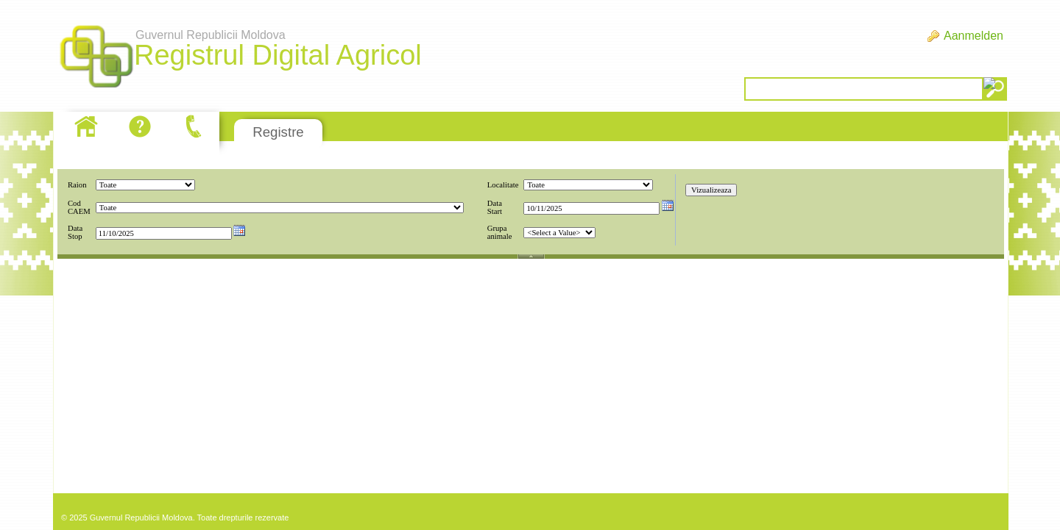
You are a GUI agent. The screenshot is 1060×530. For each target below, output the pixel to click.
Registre (277, 132)
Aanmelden (973, 35)
